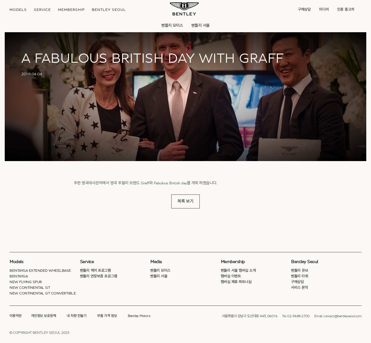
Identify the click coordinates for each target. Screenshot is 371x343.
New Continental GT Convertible (42, 293)
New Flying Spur (25, 282)
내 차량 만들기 (77, 316)
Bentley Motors (139, 316)
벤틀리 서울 (200, 25)
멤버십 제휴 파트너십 (236, 282)
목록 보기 (185, 201)
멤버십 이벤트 (231, 276)
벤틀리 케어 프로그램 (95, 270)
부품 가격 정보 (107, 316)
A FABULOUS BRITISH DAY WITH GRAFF (152, 58)
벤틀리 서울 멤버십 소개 (238, 270)
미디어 (324, 9)
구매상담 (304, 9)
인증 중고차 (346, 9)
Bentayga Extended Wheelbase (40, 270)
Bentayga (18, 276)
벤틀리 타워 (299, 276)
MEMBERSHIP (71, 10)
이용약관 (15, 316)
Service (42, 10)
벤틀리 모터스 (172, 25)
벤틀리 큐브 (299, 270)
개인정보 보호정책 (43, 316)
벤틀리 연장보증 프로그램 (98, 276)
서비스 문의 (299, 287)
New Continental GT (29, 287)
